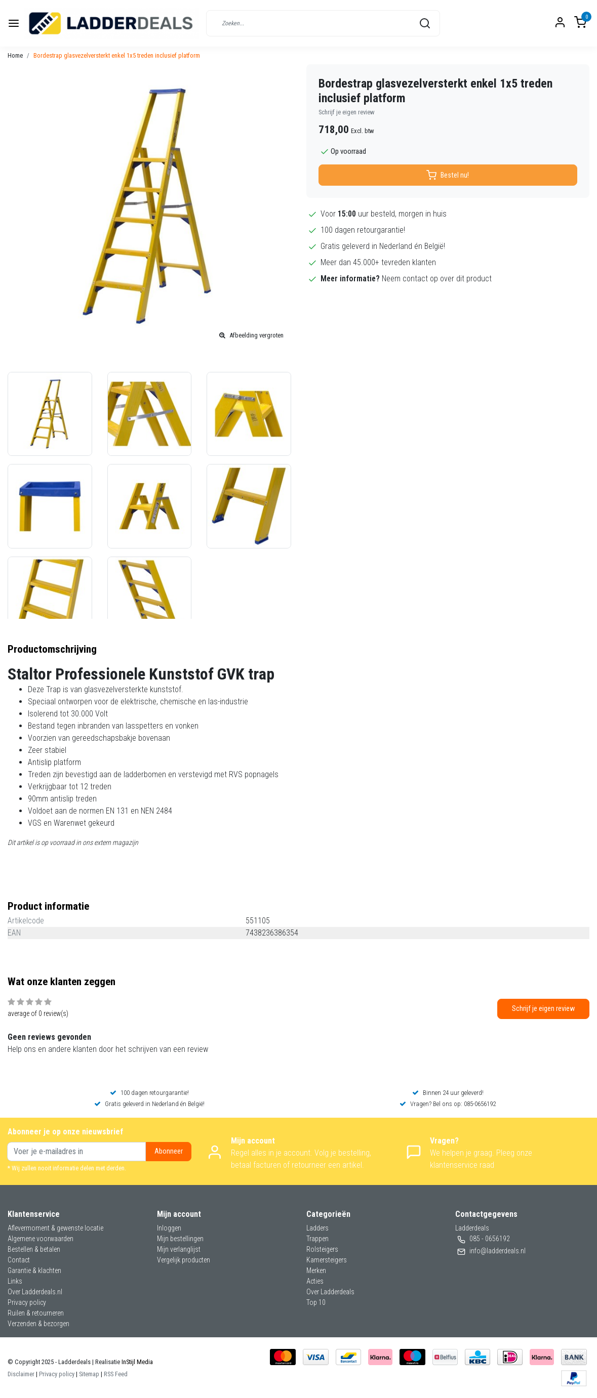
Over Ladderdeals (330, 1292)
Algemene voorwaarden (40, 1239)
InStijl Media (136, 1362)
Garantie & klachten (34, 1270)
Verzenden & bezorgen (38, 1324)
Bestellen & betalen (34, 1249)
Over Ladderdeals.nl (35, 1292)
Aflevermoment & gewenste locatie (55, 1228)
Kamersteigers (326, 1260)
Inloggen (169, 1228)
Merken (316, 1270)
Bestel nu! (447, 175)
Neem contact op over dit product (437, 278)
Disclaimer (21, 1374)
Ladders (317, 1228)
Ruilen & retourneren (36, 1313)
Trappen (317, 1239)
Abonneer (168, 1151)
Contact (19, 1260)
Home (15, 55)
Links (15, 1281)
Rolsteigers (322, 1249)
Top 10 (316, 1302)
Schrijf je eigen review (347, 112)
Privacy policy (27, 1302)
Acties (315, 1281)
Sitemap (89, 1374)
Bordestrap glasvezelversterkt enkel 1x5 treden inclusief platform (116, 55)
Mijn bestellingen (180, 1239)
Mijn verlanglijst (179, 1249)
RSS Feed (116, 1374)
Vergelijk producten (183, 1260)
